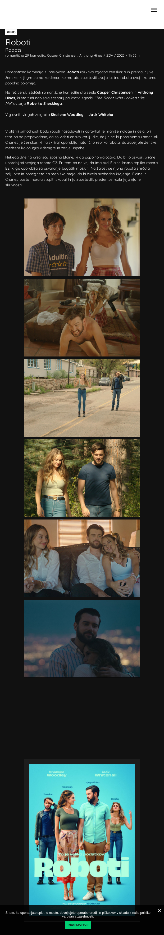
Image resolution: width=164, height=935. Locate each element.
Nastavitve (79, 925)
